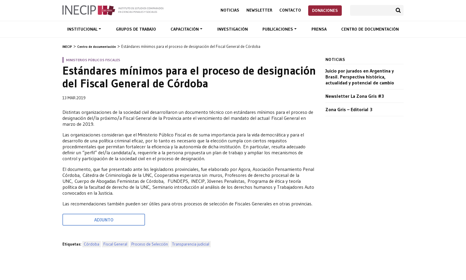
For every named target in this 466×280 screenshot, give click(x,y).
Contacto (290, 10)
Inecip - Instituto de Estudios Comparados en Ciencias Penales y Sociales (112, 9)
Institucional (83, 29)
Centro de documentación (370, 29)
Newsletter (259, 10)
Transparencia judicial (190, 244)
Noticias (230, 10)
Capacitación (185, 29)
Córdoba (91, 244)
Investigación (232, 29)
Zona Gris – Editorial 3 (348, 109)
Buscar (398, 10)
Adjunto (104, 220)
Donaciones (325, 10)
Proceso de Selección (149, 244)
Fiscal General (115, 244)
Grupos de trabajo (136, 29)
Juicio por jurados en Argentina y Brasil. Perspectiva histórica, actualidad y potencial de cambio (359, 77)
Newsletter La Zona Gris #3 (354, 96)
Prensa (319, 29)
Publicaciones (278, 29)
